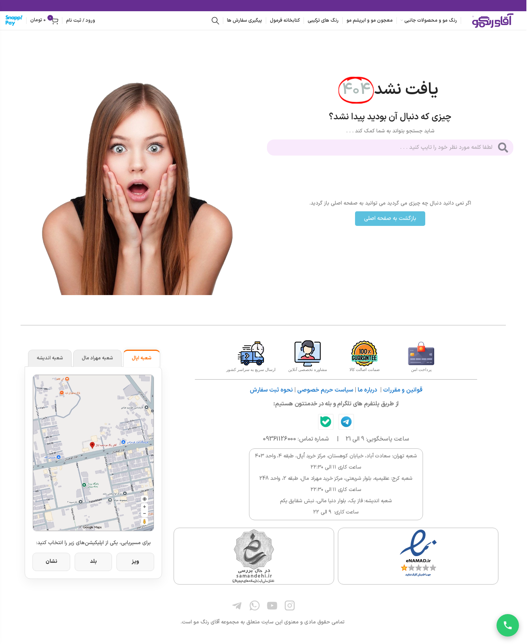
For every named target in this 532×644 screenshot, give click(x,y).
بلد (93, 561)
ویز (135, 561)
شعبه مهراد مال (97, 358)
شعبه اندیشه (50, 358)
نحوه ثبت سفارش (271, 390)
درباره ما (367, 390)
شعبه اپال (142, 358)
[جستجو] (215, 20)
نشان (51, 561)
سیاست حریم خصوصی (325, 390)
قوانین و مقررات (403, 390)
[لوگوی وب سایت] (493, 20)
